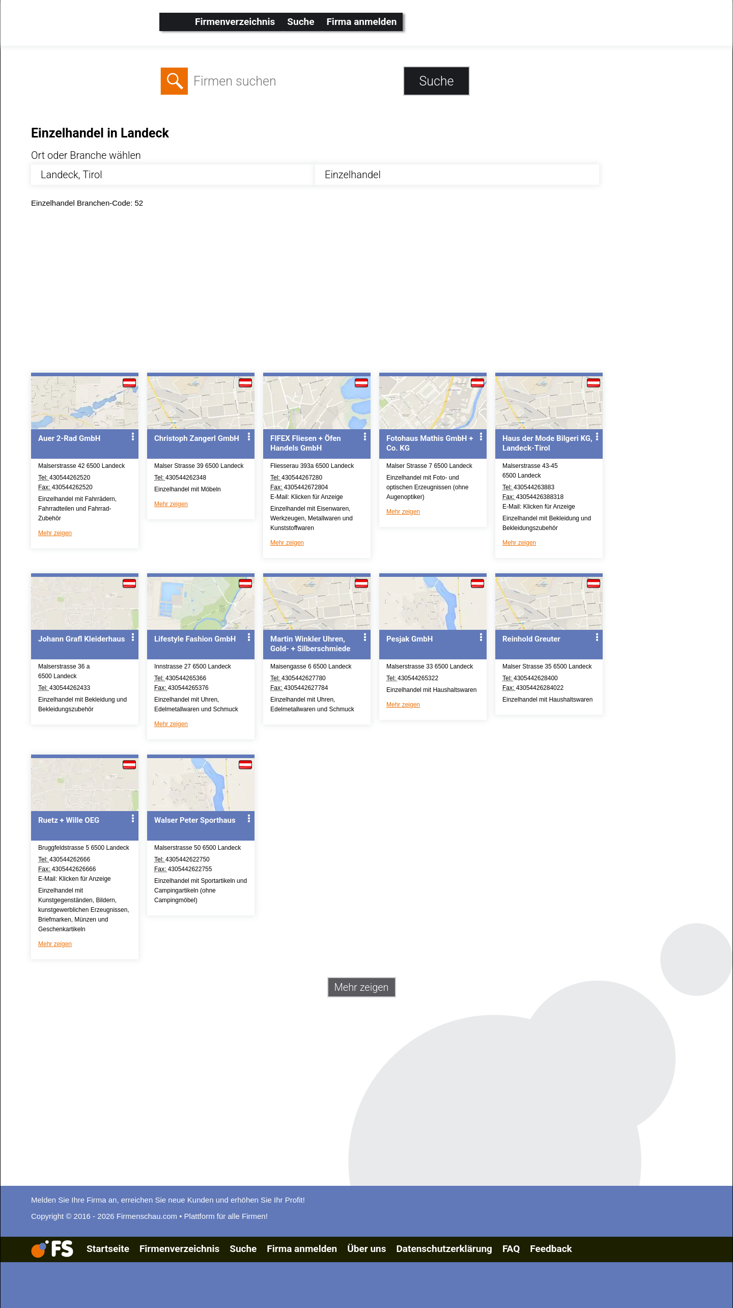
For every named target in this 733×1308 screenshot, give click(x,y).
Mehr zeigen (55, 533)
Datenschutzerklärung (444, 1249)
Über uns (366, 1249)
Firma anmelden (361, 21)
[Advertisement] (336, 292)
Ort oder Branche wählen (86, 155)
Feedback (551, 1249)
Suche (300, 21)
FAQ (511, 1249)
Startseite (108, 1249)
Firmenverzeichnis (235, 21)
